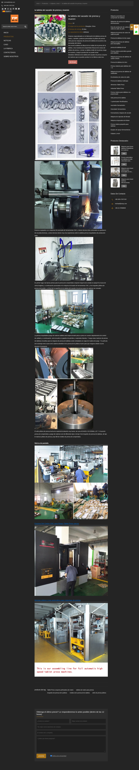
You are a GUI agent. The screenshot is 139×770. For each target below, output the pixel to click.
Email (73, 62)
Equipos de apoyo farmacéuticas (120, 130)
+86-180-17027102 (9, 5)
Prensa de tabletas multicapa (119, 81)
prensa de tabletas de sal (118, 47)
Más (124, 153)
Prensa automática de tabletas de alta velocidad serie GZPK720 (127, 159)
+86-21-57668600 (120, 208)
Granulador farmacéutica (118, 109)
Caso (6, 44)
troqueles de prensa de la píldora (57, 693)
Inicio (6, 32)
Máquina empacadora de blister (120, 120)
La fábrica (8, 48)
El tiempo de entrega (75, 29)
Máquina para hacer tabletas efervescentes (127, 180)
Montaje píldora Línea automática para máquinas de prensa (58, 600)
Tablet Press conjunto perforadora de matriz (60, 690)
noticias (7, 40)
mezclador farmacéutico (118, 105)
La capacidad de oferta (75, 32)
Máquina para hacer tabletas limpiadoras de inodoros (127, 148)
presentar (41, 756)
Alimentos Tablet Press (117, 84)
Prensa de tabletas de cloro (119, 62)
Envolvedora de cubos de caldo (120, 77)
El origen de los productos (76, 26)
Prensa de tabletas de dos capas (120, 38)
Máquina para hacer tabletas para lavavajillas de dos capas (127, 170)
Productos (9, 36)
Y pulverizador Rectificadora (119, 101)
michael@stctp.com (9, 2)
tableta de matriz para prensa (85, 690)
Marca (70, 23)
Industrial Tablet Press (117, 88)
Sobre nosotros (11, 56)
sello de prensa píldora (99, 693)
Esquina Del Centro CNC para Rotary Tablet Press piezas (57, 524)
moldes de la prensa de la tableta (80, 693)
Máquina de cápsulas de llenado (120, 116)
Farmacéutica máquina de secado (121, 113)
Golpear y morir (55, 3)
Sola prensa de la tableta (118, 98)
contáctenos (10, 52)
